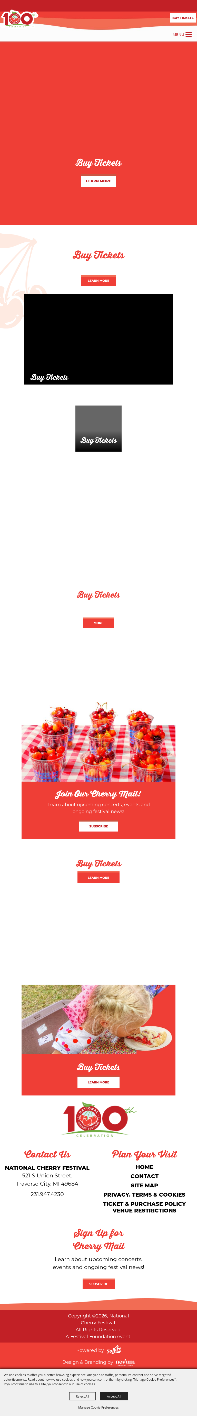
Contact (145, 1176)
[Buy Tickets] (98, 339)
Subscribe (98, 826)
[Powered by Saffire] (114, 1350)
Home (144, 1166)
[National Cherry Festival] (19, 19)
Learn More (98, 180)
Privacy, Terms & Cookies (144, 1194)
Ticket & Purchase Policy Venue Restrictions (144, 1207)
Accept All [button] (114, 1396)
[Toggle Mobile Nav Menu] (188, 34)
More (98, 623)
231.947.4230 (47, 1194)
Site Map (144, 1185)
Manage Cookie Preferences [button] (98, 1407)
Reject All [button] (82, 1396)
